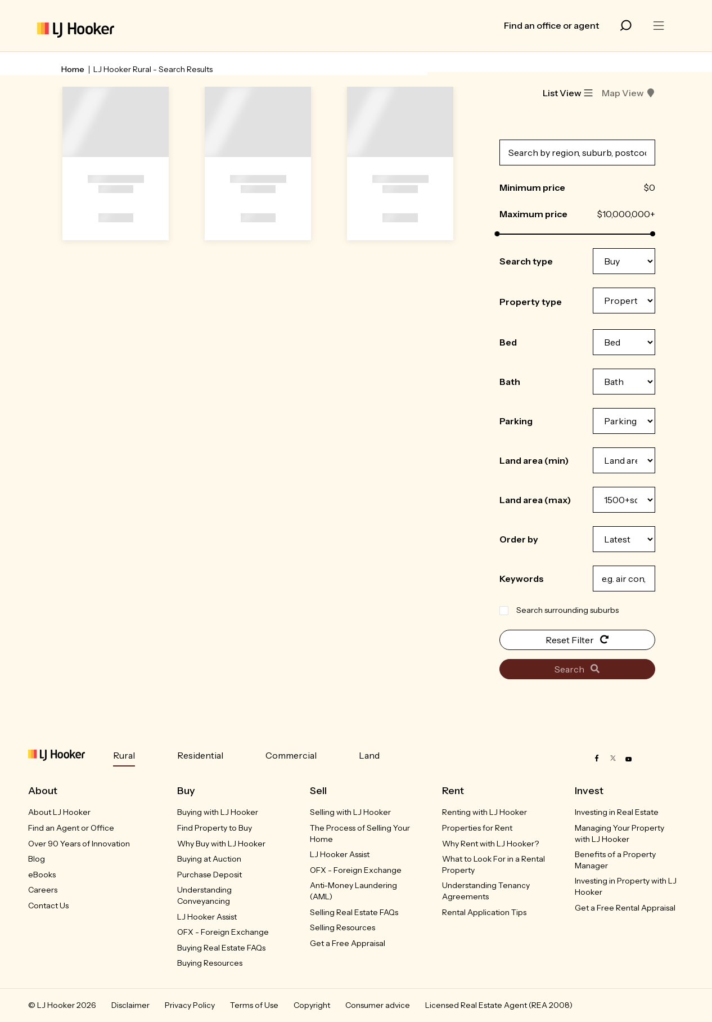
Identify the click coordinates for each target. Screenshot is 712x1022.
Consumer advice (377, 1005)
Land (369, 755)
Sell (318, 791)
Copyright (312, 1005)
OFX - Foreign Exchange (223, 932)
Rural (124, 755)
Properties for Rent (477, 828)
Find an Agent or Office (71, 828)
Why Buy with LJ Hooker (221, 844)
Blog (36, 859)
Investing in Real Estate (617, 812)
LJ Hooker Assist (207, 917)
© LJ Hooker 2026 (62, 1005)
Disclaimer (130, 1005)
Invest (589, 791)
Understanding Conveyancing (204, 895)
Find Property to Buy (214, 828)
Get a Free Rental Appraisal (625, 908)
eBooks (42, 874)
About (42, 791)
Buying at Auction (209, 859)
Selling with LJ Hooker (350, 812)
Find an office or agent (551, 25)
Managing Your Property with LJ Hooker (619, 833)
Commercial (291, 755)
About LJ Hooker (59, 812)
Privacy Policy (190, 1005)
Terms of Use (254, 1005)
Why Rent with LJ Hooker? (490, 844)
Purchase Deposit (209, 874)
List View (568, 92)
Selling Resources (342, 927)
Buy (186, 791)
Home (72, 69)
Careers (42, 890)
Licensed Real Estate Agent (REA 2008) (499, 1005)
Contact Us (48, 905)
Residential (200, 755)
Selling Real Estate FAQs (354, 912)
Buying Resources (209, 963)
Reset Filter (577, 640)
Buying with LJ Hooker (217, 812)
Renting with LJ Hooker (484, 812)
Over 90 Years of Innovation (79, 844)
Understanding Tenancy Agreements (486, 891)
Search (577, 669)
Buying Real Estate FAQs (221, 948)
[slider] (496, 233)
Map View (628, 92)
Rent (453, 791)
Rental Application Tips (484, 912)
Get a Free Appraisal (347, 943)
